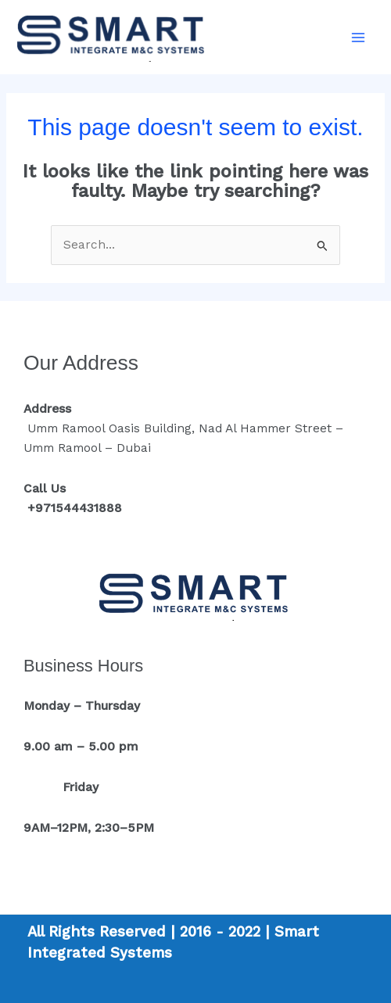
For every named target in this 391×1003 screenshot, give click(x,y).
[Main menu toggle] (358, 37)
